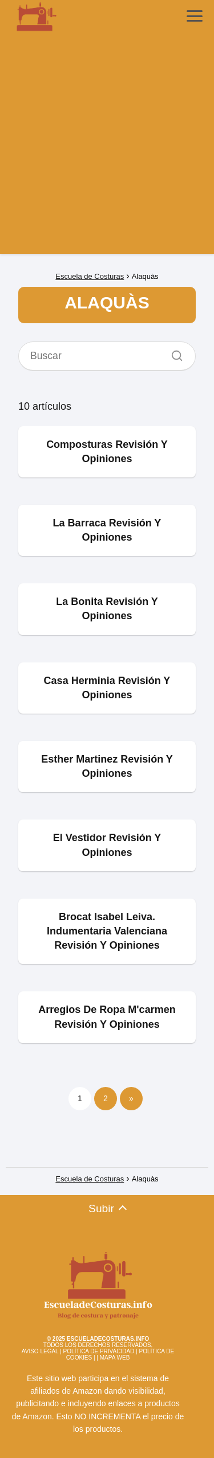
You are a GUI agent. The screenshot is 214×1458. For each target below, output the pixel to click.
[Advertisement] (107, 147)
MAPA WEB (115, 1357)
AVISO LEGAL (40, 1351)
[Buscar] (172, 352)
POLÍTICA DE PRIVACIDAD (98, 1351)
